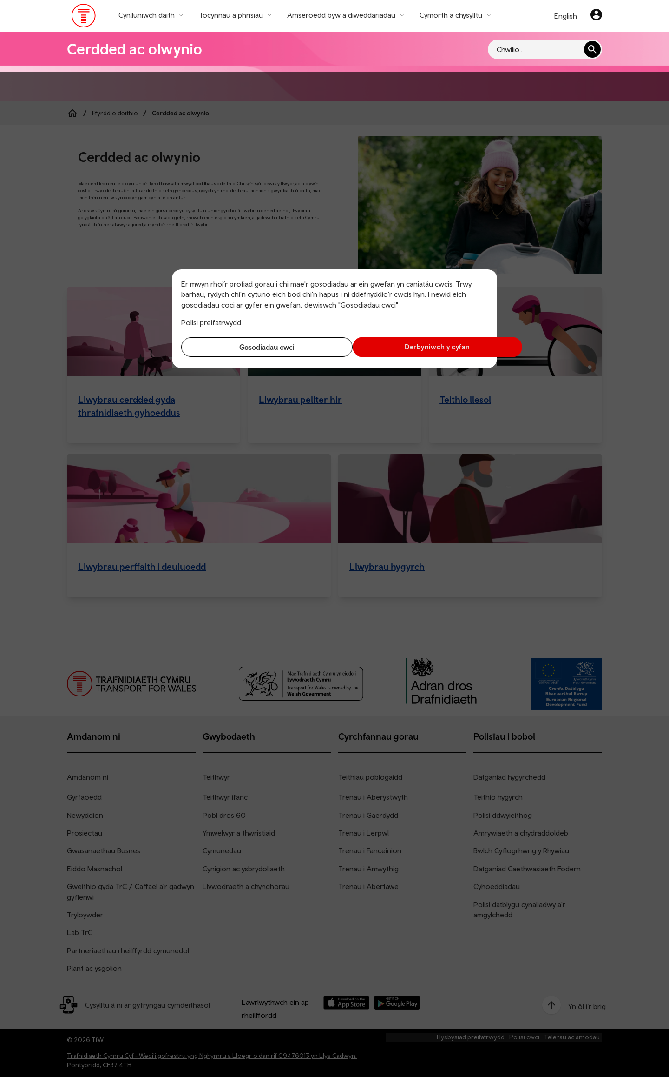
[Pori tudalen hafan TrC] (84, 18)
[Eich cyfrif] (596, 16)
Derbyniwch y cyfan (413, 347)
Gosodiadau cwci (255, 347)
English (565, 16)
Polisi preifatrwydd (211, 322)
